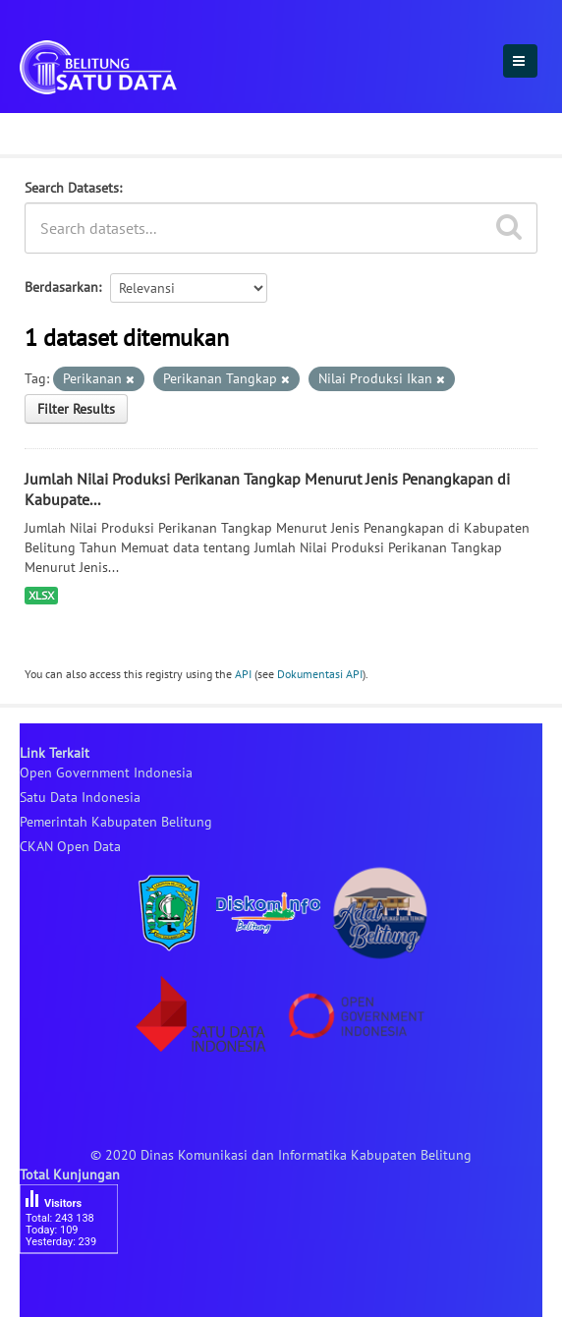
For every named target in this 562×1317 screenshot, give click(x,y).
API (243, 673)
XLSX (41, 595)
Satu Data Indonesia (80, 797)
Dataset (52, 130)
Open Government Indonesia (106, 772)
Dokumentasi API (320, 673)
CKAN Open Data (70, 846)
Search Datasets (72, 188)
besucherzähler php (79, 1287)
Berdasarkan (61, 287)
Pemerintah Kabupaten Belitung (116, 821)
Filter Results (76, 409)
